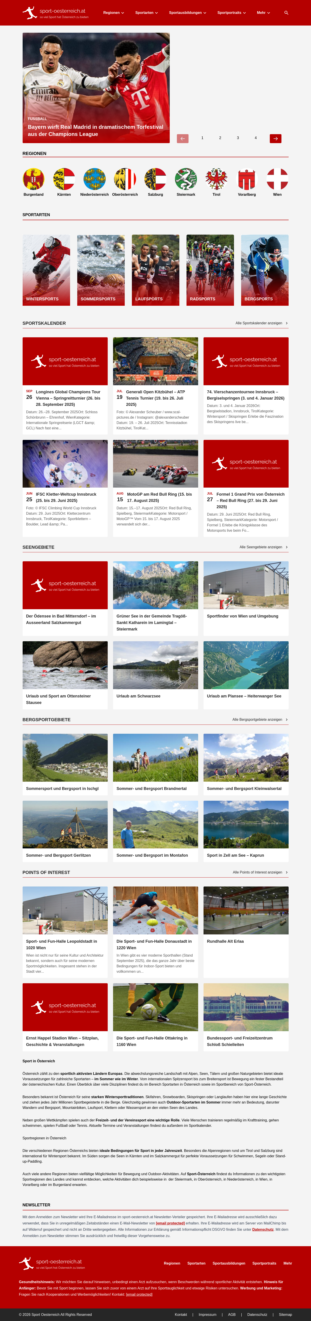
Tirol (249, 1151)
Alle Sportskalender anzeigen (262, 323)
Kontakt (181, 1315)
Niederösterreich (239, 1179)
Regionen (113, 13)
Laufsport (95, 1108)
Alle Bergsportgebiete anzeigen (260, 719)
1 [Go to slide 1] (202, 138)
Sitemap (285, 1315)
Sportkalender (199, 1125)
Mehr (263, 13)
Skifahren (152, 1097)
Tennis (81, 1125)
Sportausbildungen (187, 13)
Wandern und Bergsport (41, 1108)
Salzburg (267, 1151)
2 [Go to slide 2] (220, 138)
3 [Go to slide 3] (238, 138)
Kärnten (135, 1156)
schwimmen (32, 1125)
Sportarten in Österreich (181, 1084)
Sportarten (146, 13)
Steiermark (183, 1179)
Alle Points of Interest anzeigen (261, 872)
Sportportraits (231, 13)
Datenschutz (263, 1229)
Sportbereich (226, 1084)
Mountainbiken (73, 1108)
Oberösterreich (209, 1179)
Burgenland (61, 1185)
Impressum (207, 1315)
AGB (232, 1315)
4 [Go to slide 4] (256, 138)
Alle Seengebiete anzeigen (264, 547)
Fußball (61, 1125)
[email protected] (170, 1223)
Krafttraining (257, 1120)
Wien (263, 1179)
